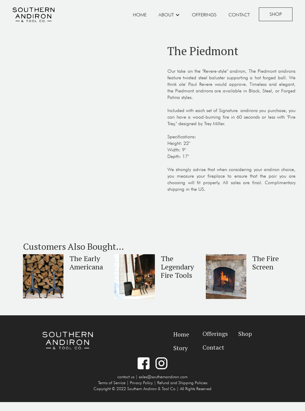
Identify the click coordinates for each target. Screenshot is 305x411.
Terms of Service (111, 382)
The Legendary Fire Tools (177, 267)
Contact (239, 15)
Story (180, 348)
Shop (276, 14)
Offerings (204, 15)
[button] (169, 15)
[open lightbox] (79, 41)
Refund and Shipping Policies (182, 382)
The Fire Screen (265, 263)
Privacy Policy (141, 382)
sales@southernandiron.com (163, 376)
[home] (34, 14)
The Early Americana (86, 263)
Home (140, 15)
